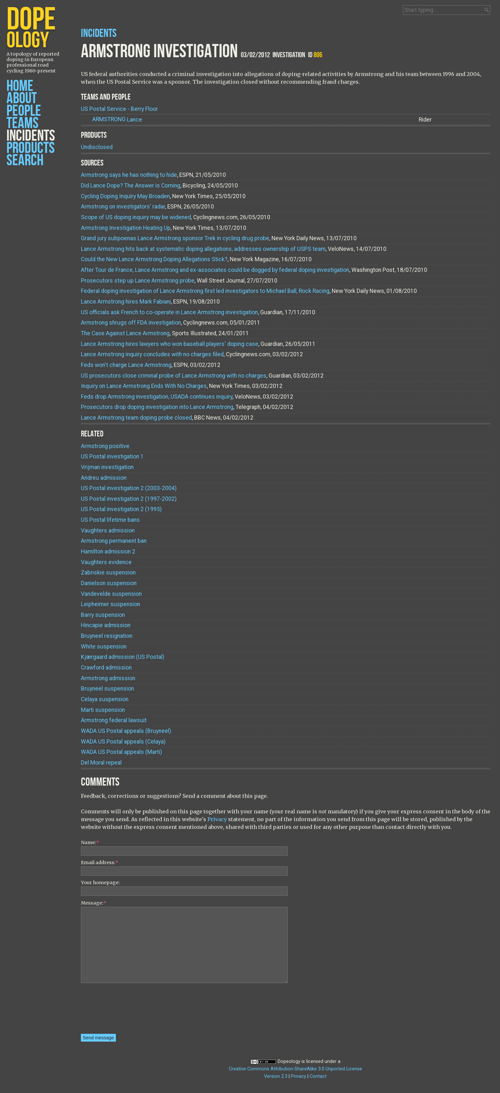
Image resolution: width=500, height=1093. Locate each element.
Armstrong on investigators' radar (123, 206)
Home (19, 86)
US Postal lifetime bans (110, 520)
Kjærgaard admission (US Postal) (122, 657)
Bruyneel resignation (106, 636)
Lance (117, 119)
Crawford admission (106, 667)
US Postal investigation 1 (112, 456)
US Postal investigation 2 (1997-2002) (129, 499)
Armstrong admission (108, 678)
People (23, 111)
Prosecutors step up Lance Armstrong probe (137, 280)
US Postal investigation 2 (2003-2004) (129, 488)
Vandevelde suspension (111, 594)
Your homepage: (100, 882)
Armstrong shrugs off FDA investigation (131, 322)
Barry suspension (103, 615)
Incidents (30, 136)
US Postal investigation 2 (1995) (121, 509)
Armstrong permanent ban (114, 541)
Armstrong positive (105, 446)
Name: (90, 842)
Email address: (99, 862)
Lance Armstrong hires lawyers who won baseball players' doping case (169, 344)
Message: (93, 903)
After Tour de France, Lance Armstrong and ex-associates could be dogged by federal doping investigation (215, 270)
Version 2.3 (275, 1076)
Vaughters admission (108, 530)
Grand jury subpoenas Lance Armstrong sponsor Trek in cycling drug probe (175, 238)
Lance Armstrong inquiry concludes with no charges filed (152, 354)
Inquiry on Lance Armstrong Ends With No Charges (144, 386)
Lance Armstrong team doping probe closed (136, 417)
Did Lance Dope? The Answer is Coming (130, 185)
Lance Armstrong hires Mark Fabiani (126, 301)
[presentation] (107, 1010)
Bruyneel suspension (107, 688)
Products (30, 148)
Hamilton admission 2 (108, 551)
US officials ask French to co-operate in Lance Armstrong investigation (169, 312)
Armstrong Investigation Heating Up (126, 228)
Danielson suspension (109, 583)
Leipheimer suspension (110, 604)
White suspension (104, 646)
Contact (318, 1076)
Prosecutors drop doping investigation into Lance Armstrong (157, 407)
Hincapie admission (105, 625)
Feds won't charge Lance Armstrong (126, 365)
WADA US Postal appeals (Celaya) (123, 741)
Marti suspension (103, 710)
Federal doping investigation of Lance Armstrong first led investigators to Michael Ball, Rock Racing (205, 291)
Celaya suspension (104, 699)
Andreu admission (104, 478)
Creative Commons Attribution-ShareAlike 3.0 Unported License (295, 1069)
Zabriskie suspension (108, 572)
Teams (22, 123)
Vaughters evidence (106, 562)
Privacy (217, 819)
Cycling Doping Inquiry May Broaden (125, 196)
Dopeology (289, 1061)
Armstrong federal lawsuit (114, 720)
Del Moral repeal (101, 762)
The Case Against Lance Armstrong (125, 333)
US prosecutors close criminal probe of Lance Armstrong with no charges (173, 375)
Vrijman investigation (107, 467)
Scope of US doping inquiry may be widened (136, 217)
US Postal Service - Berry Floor (119, 109)
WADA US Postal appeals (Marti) (121, 752)
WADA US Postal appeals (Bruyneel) (126, 731)
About (21, 98)
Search (24, 160)
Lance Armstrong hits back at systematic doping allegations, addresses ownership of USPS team (203, 249)
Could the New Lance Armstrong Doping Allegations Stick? (154, 259)
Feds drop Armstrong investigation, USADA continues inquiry (156, 396)
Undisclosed (97, 147)
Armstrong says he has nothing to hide (129, 175)
